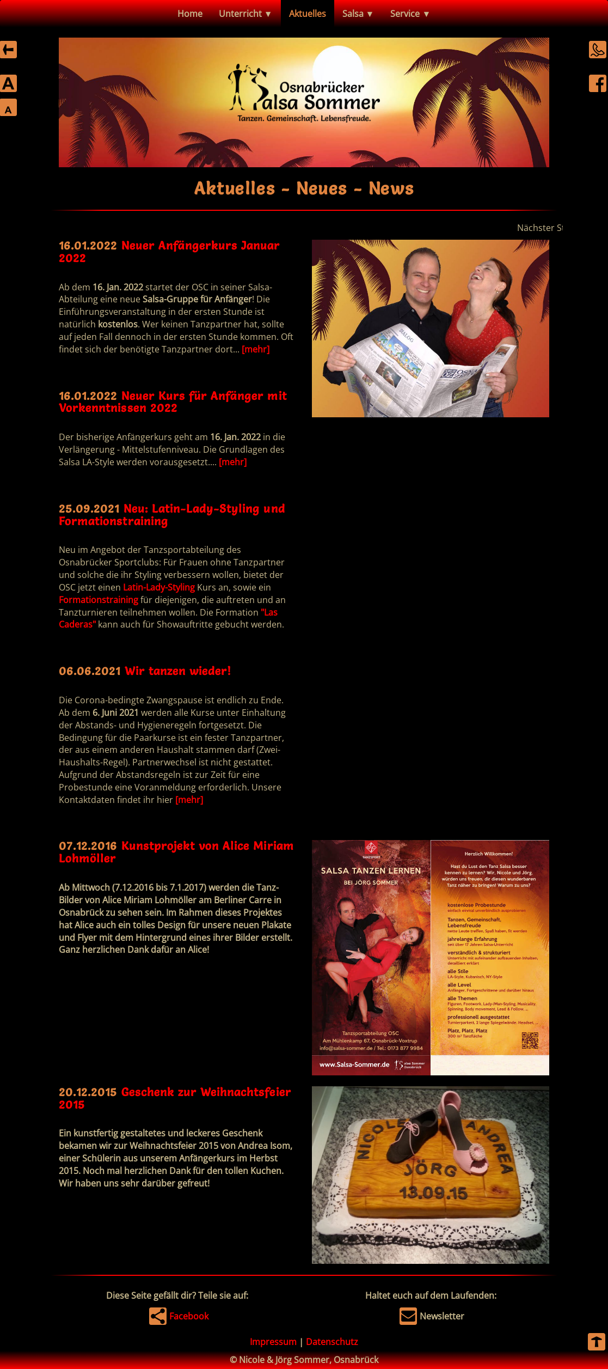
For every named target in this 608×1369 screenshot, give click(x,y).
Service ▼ (410, 14)
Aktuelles (307, 14)
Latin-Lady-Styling (159, 587)
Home (189, 14)
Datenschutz (332, 1342)
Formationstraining (98, 600)
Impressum (273, 1342)
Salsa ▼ (358, 14)
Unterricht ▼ (246, 14)
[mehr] (255, 349)
